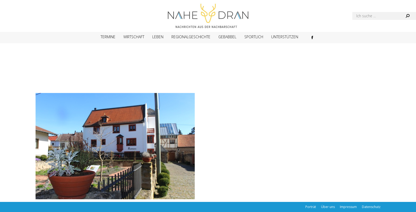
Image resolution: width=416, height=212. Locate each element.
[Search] (384, 16)
